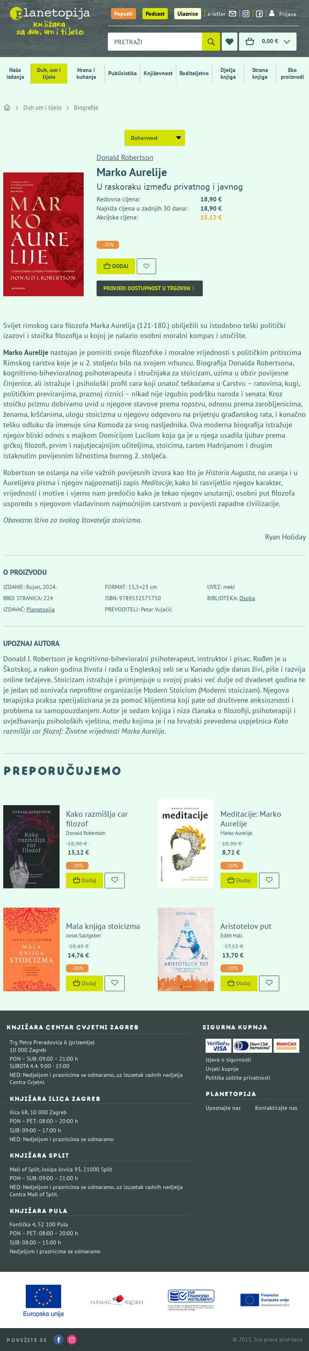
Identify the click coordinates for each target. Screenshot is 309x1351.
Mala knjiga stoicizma (103, 926)
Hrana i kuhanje (86, 73)
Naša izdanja (15, 73)
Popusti (123, 13)
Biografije (86, 107)
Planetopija (41, 609)
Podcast (155, 13)
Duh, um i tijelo (49, 73)
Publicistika (122, 73)
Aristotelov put (246, 926)
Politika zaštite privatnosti (238, 1077)
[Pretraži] (211, 42)
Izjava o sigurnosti (228, 1059)
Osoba (247, 598)
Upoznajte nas (223, 1107)
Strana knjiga (260, 73)
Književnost (158, 73)
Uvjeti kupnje (222, 1068)
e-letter (222, 13)
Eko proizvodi (292, 73)
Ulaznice (187, 13)
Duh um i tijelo (42, 107)
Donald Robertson (125, 157)
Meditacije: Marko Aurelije (250, 819)
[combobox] (155, 42)
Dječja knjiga (228, 73)
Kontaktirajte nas (276, 1107)
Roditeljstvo (194, 73)
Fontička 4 (22, 1224)
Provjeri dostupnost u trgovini (149, 288)
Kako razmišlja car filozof (97, 819)
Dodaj (115, 266)
